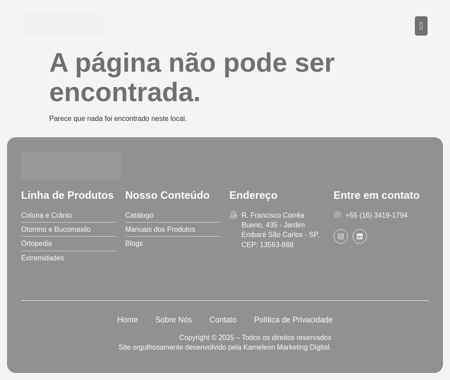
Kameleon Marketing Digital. (287, 347)
